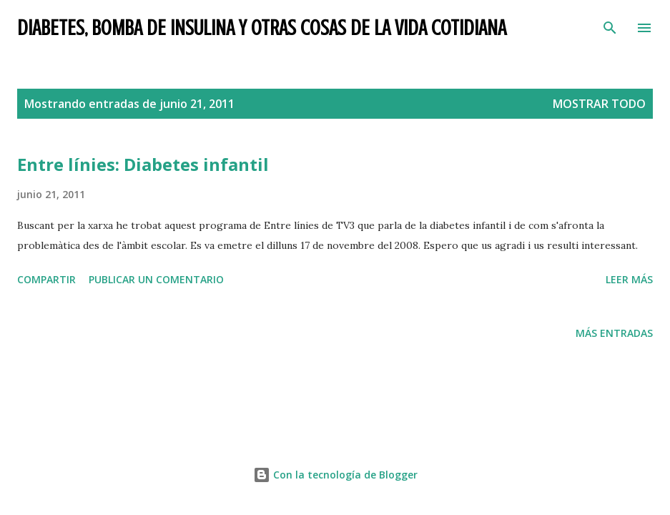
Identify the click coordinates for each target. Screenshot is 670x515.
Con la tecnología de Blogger (335, 474)
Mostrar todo (599, 104)
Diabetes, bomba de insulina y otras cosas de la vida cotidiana (261, 28)
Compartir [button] (46, 279)
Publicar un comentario (156, 279)
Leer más (629, 279)
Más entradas (614, 333)
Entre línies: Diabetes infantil (143, 164)
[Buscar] (610, 25)
